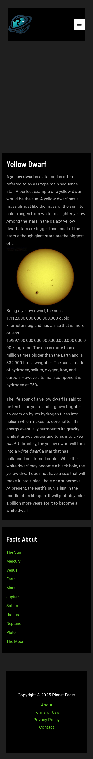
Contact (46, 727)
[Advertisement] (46, 97)
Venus (11, 570)
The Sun (13, 552)
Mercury (13, 561)
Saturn (12, 605)
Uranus (12, 614)
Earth (11, 579)
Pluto (11, 632)
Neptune (13, 623)
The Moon (15, 641)
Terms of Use (46, 712)
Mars (10, 588)
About (46, 704)
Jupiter (12, 597)
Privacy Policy (46, 719)
